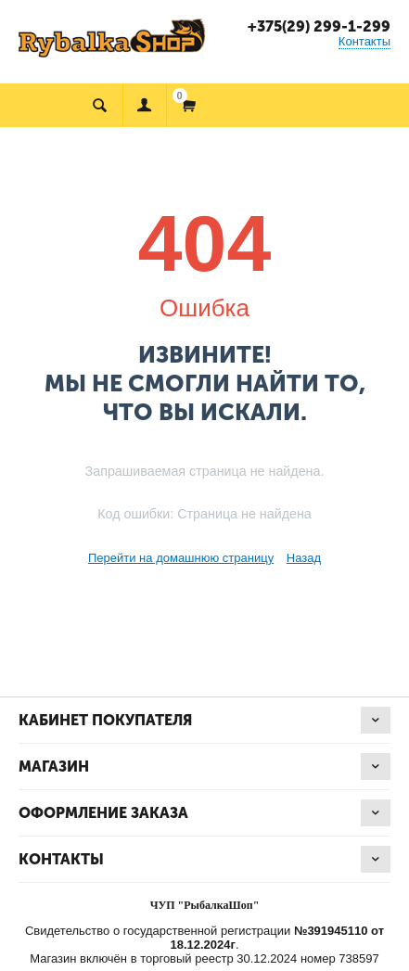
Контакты (364, 41)
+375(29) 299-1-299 (319, 26)
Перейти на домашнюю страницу (181, 558)
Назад (304, 558)
